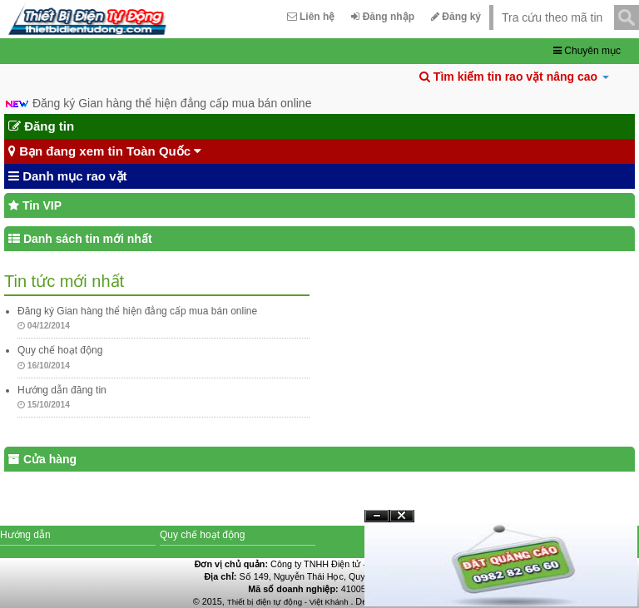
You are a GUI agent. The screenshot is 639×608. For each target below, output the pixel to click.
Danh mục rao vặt (67, 176)
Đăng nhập (382, 16)
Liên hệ (311, 16)
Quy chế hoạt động (59, 350)
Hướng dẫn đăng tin (61, 390)
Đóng (401, 521)
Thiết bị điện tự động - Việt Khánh (289, 601)
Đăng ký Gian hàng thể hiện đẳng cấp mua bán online (172, 103)
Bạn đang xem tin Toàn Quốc (104, 151)
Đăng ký (456, 16)
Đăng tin (41, 126)
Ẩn (376, 516)
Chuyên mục (587, 51)
